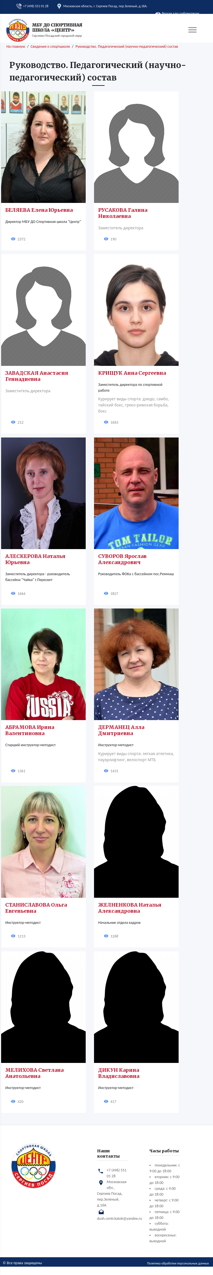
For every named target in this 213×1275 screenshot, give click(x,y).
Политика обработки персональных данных (178, 1263)
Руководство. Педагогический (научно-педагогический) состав (126, 46)
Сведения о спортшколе (50, 46)
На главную (15, 46)
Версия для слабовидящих (177, 13)
